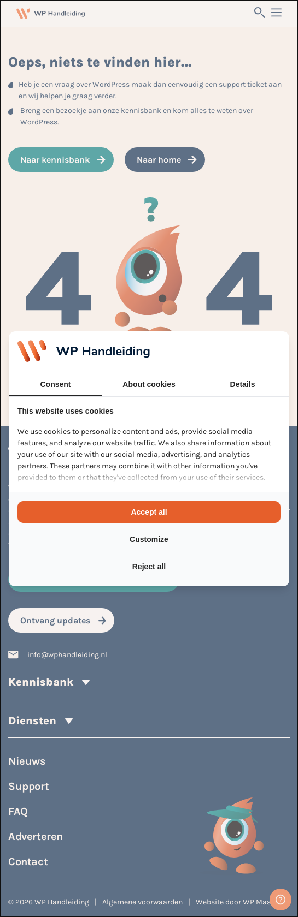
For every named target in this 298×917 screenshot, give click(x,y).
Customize (149, 539)
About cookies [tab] (148, 384)
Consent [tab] (55, 384)
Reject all (149, 566)
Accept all (149, 512)
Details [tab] (242, 384)
